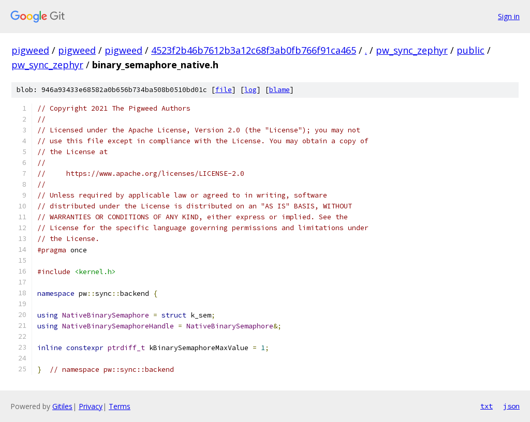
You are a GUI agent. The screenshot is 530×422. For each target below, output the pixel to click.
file (223, 89)
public (470, 50)
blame (279, 89)
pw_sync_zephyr (412, 50)
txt (486, 406)
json (511, 406)
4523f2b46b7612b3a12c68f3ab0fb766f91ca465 (253, 50)
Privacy (90, 406)
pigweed (30, 50)
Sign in (509, 16)
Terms (119, 406)
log (250, 89)
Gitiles (62, 406)
